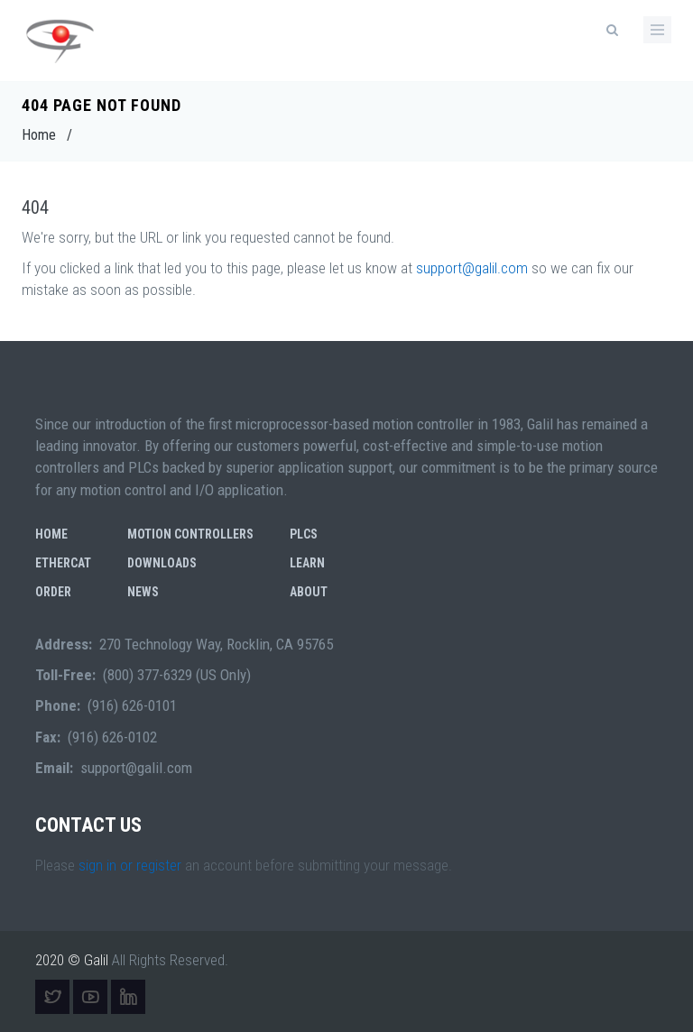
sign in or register (130, 865)
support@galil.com (472, 268)
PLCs (304, 534)
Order (53, 592)
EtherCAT (63, 563)
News (143, 592)
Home (39, 134)
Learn (307, 563)
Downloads (162, 563)
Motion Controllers (190, 534)
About (309, 592)
